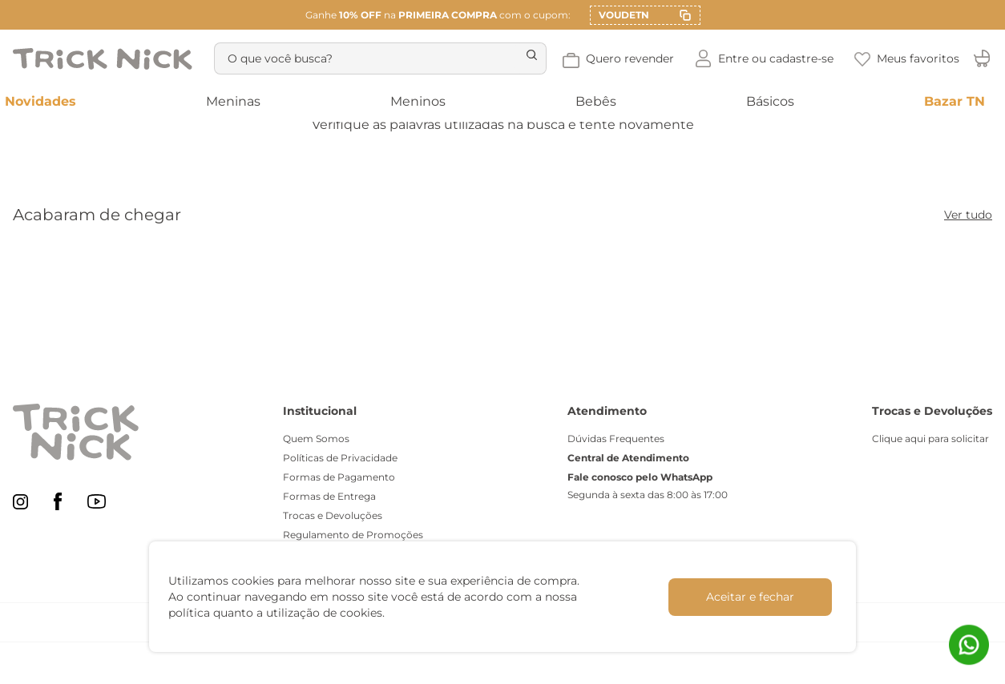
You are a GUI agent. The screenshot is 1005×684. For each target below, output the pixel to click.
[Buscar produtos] (557, 58)
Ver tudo (968, 214)
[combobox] (394, 58)
